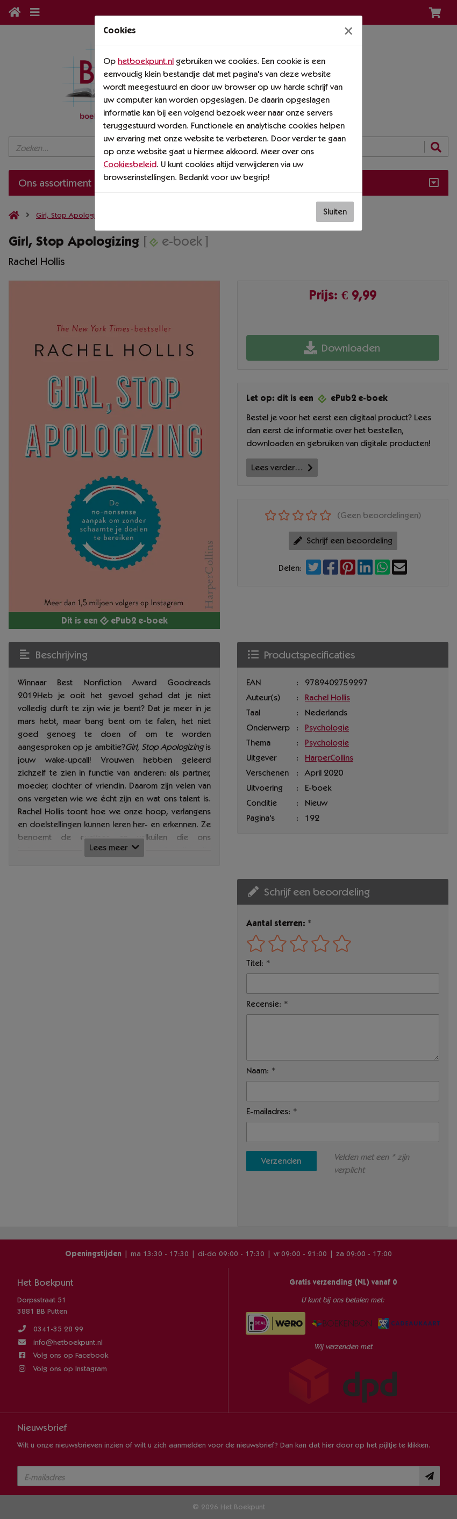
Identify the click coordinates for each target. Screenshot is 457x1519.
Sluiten (335, 211)
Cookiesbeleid (129, 164)
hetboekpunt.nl (146, 61)
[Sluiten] (348, 31)
